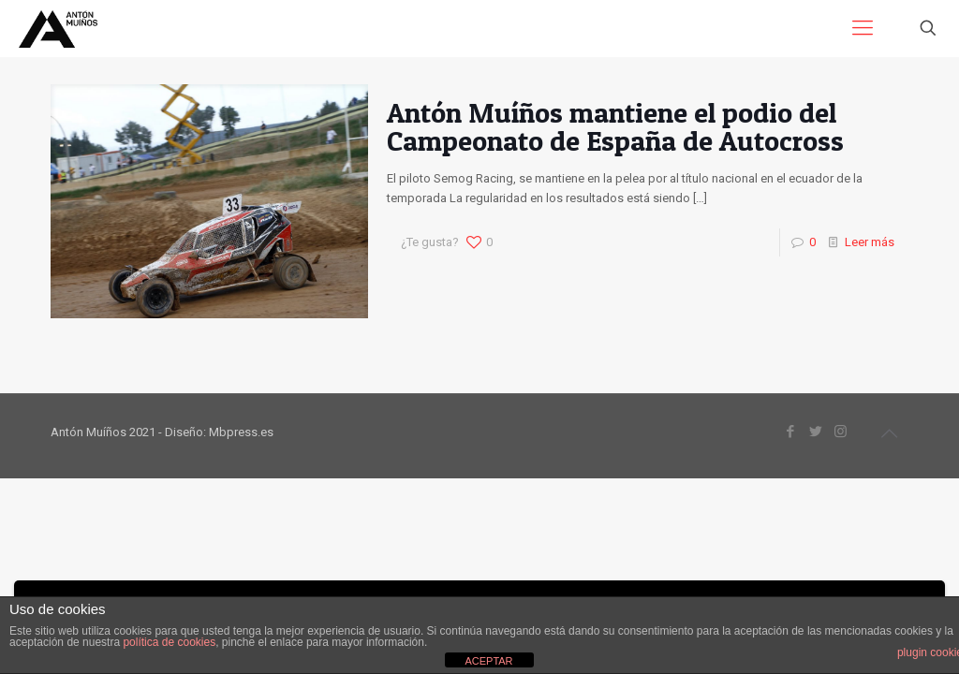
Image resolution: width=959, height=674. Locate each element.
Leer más (869, 242)
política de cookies (169, 642)
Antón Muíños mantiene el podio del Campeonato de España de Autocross (615, 126)
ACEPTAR (488, 661)
